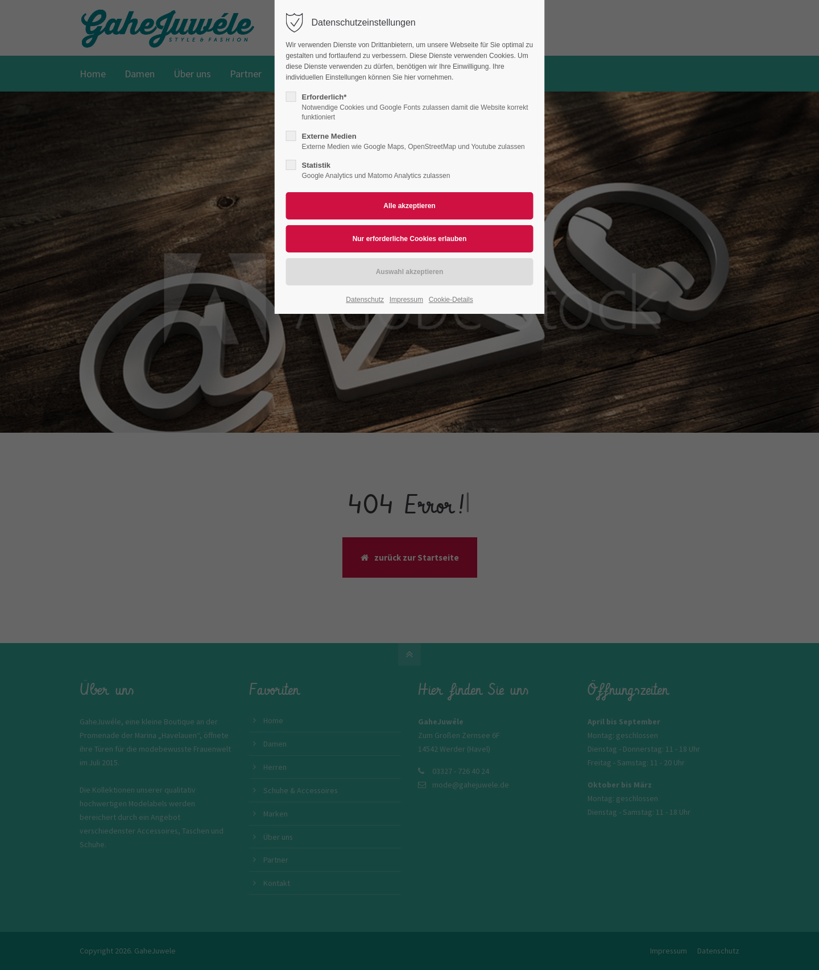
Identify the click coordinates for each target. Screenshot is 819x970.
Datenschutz (365, 300)
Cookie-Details (451, 300)
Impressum (406, 300)
